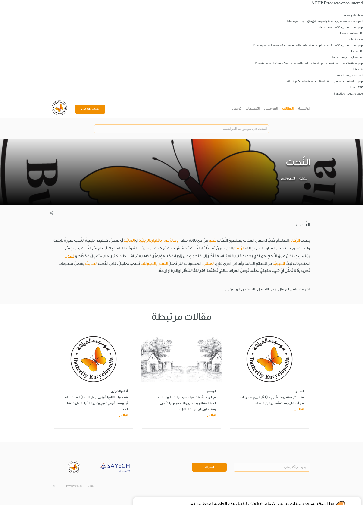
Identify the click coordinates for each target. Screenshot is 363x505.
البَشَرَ (163, 263)
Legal (91, 485)
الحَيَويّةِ (278, 263)
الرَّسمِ (238, 248)
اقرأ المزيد (298, 409)
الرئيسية (304, 108)
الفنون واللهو (288, 178)
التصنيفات (253, 108)
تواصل (236, 108)
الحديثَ (91, 263)
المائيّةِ (129, 240)
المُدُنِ (69, 256)
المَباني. (208, 263)
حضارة (303, 178)
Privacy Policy (74, 485)
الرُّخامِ (294, 240)
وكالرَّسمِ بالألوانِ (164, 240)
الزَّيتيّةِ (144, 240)
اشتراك (209, 467)
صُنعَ (212, 240)
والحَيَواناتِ (149, 263)
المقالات (288, 108)
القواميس (271, 108)
